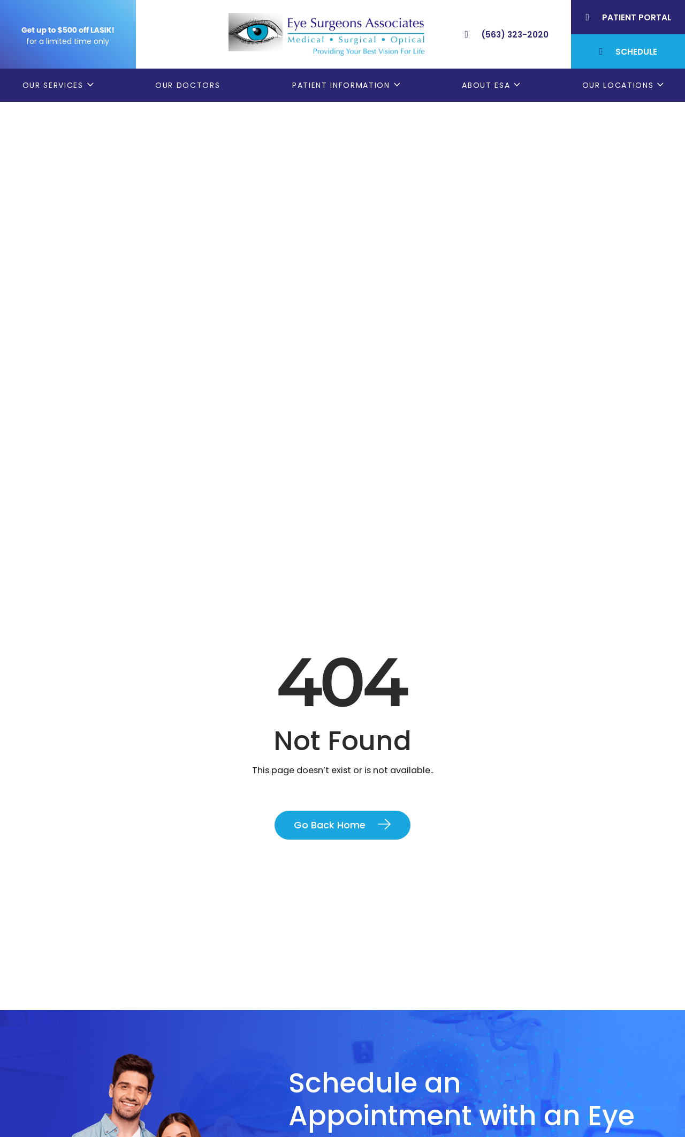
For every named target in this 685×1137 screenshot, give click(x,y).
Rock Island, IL (540, 1050)
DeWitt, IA (531, 1085)
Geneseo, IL (535, 1033)
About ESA (486, 85)
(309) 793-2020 (141, 1068)
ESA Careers (377, 1120)
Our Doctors (187, 85)
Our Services (52, 85)
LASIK (363, 1067)
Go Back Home (330, 396)
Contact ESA (379, 1085)
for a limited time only (67, 41)
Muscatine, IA (539, 1067)
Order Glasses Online (396, 1033)
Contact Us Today (352, 851)
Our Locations (618, 85)
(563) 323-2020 (143, 1043)
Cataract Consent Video (405, 1050)
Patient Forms (382, 1015)
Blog (361, 1103)
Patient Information (341, 85)
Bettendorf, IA (540, 1015)
